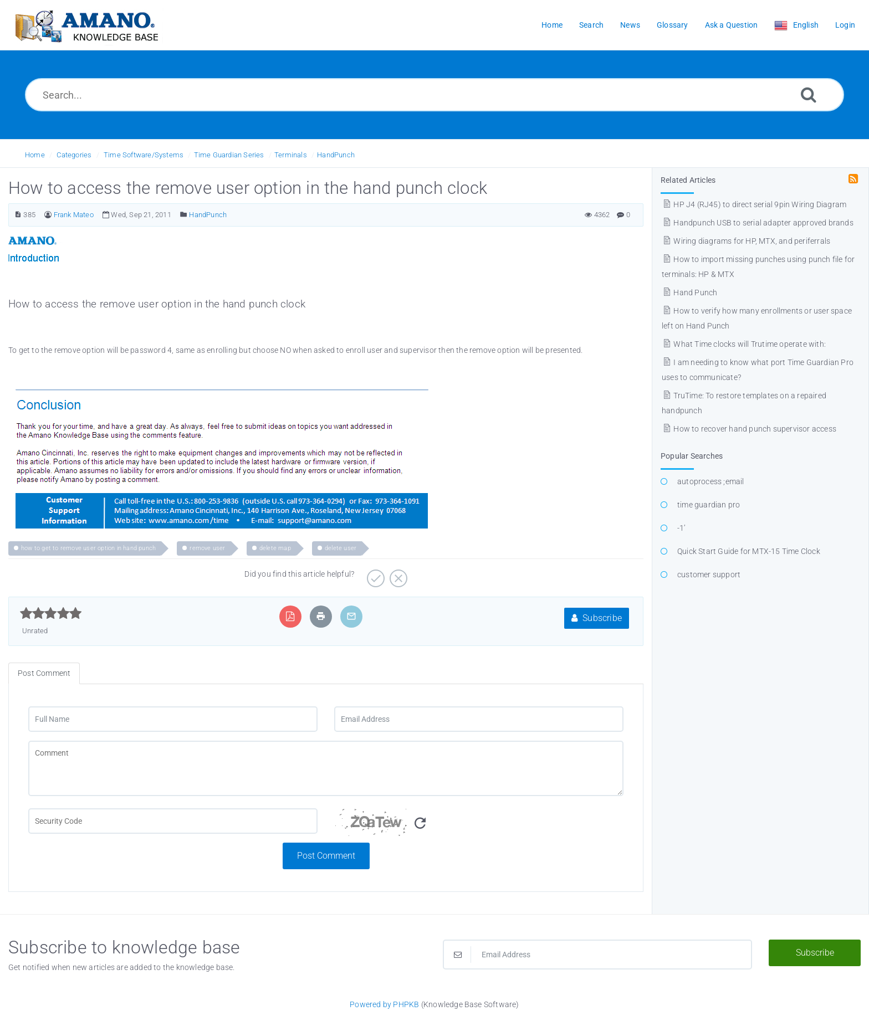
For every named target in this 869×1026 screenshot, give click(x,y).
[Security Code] (479, 825)
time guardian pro (708, 504)
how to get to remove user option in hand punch (88, 548)
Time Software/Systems (143, 155)
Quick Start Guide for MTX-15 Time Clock (748, 551)
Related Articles (688, 180)
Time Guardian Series (229, 155)
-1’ (681, 528)
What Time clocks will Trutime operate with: (744, 344)
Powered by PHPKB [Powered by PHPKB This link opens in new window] (384, 1004)
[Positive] (374, 574)
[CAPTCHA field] (173, 821)
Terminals (290, 155)
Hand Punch (689, 292)
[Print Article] (321, 616)
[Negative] (397, 574)
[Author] (48, 214)
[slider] (50, 613)
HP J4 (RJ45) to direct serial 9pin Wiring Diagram (754, 204)
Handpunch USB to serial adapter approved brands (757, 222)
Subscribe (596, 618)
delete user (340, 548)
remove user (207, 548)
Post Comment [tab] (44, 673)
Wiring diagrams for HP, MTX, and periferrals (746, 241)
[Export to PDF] (290, 616)
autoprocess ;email (710, 481)
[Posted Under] (183, 214)
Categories (74, 155)
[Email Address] (478, 719)
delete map (275, 548)
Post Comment (326, 855)
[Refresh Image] (420, 823)
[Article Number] (18, 214)
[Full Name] (173, 719)
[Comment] (325, 768)
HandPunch (336, 155)
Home (35, 155)
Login (845, 24)
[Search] (809, 94)
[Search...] (434, 94)
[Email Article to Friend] (351, 616)
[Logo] (85, 25)
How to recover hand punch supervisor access (749, 428)
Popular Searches (692, 456)
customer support (708, 574)
